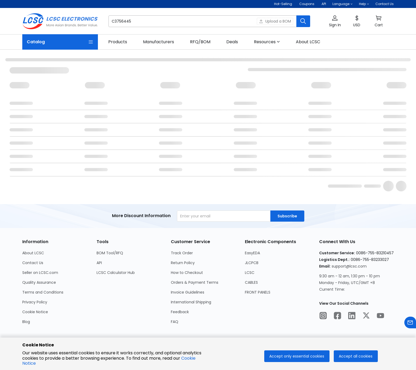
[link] (117, 42)
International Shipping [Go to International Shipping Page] (191, 302)
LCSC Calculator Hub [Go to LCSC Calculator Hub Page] (116, 272)
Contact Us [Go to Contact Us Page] (32, 262)
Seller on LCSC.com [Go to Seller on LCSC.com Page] (40, 272)
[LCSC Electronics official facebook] (337, 316)
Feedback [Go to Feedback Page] (180, 312)
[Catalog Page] (60, 42)
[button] (342, 4)
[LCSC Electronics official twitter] (366, 316)
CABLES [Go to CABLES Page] (251, 282)
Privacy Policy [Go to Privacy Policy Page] (34, 302)
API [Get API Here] (324, 4)
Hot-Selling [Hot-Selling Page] (283, 4)
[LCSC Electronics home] (60, 21)
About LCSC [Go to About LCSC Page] (33, 253)
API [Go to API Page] (99, 262)
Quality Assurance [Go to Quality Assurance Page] (39, 282)
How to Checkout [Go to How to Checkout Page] (187, 272)
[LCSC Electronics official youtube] (380, 316)
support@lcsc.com (349, 266)
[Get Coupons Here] (306, 4)
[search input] (179, 21)
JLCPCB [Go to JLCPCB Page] (251, 262)
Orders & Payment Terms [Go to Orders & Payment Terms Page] (194, 282)
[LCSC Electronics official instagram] (323, 316)
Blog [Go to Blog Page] (26, 321)
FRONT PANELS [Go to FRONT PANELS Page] (257, 292)
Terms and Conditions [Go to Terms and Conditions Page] (42, 292)
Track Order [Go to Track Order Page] (182, 253)
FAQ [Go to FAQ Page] (174, 321)
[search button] (303, 21)
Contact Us (384, 4)
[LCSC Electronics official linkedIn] (352, 316)
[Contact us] (410, 323)
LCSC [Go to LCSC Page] (249, 272)
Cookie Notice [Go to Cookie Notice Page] (35, 312)
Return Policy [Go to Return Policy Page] (183, 262)
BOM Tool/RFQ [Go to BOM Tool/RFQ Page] (110, 253)
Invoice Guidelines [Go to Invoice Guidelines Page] (187, 292)
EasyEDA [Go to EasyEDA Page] (252, 253)
